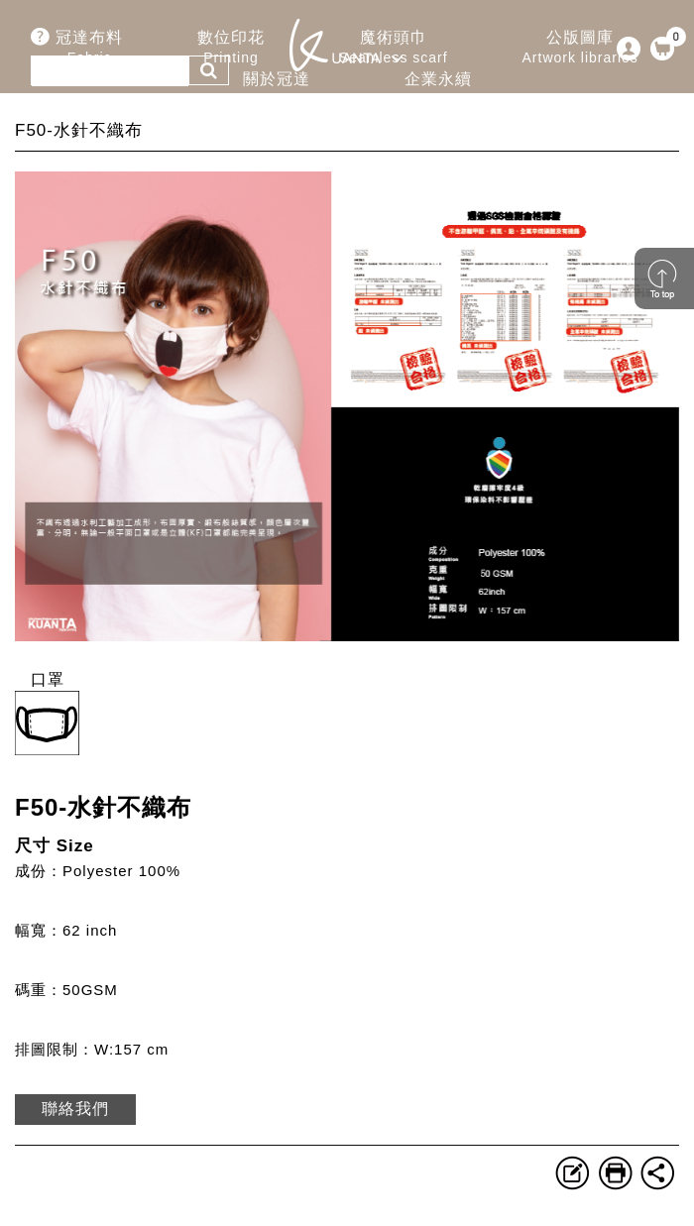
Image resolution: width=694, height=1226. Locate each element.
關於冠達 (275, 89)
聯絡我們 (75, 1108)
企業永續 (438, 89)
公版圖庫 (580, 48)
